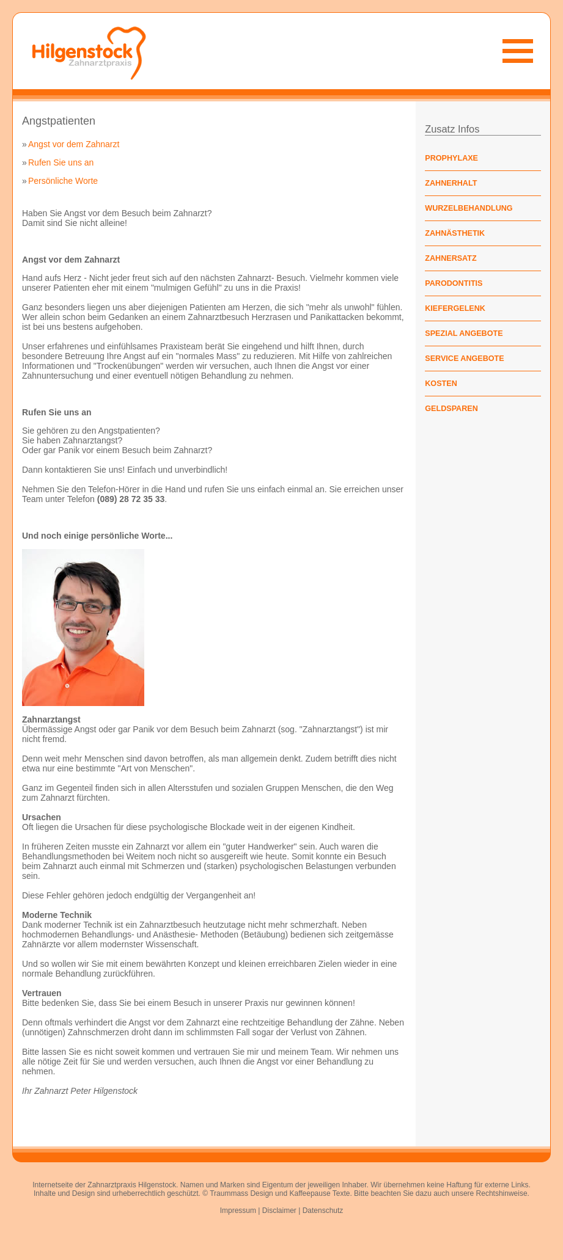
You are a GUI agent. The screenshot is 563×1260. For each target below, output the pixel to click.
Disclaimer (279, 1210)
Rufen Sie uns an (61, 162)
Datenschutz (323, 1210)
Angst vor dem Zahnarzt (73, 144)
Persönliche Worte (63, 181)
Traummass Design (241, 1193)
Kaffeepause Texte (319, 1193)
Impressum (238, 1210)
